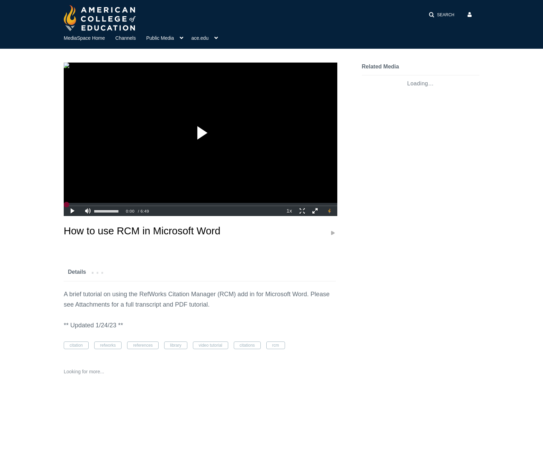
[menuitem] (89, 37)
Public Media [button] (160, 38)
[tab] (77, 271)
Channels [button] (125, 38)
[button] (441, 15)
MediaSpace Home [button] (84, 38)
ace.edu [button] (199, 38)
